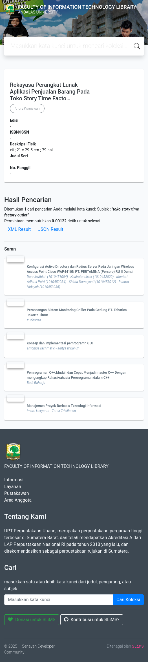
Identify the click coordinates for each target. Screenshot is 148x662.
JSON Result (50, 229)
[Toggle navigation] (12, 22)
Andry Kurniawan (27, 108)
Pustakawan (16, 493)
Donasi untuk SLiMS (32, 619)
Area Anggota (18, 500)
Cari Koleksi (128, 599)
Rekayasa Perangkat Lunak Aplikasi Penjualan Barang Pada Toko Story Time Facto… (50, 91)
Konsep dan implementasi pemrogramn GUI (60, 343)
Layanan (12, 486)
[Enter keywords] (58, 599)
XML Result (19, 229)
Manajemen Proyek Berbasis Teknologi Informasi (64, 406)
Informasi (13, 479)
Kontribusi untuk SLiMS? (92, 619)
